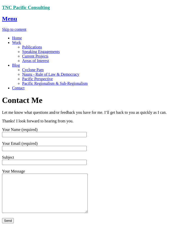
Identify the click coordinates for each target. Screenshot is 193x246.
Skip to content (14, 29)
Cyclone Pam (33, 70)
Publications (32, 47)
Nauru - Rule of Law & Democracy (50, 74)
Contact (18, 88)
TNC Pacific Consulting (26, 7)
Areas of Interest (35, 61)
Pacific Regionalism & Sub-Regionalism (55, 83)
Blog (16, 65)
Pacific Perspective (37, 79)
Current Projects (35, 56)
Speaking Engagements (41, 51)
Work (16, 42)
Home (17, 38)
